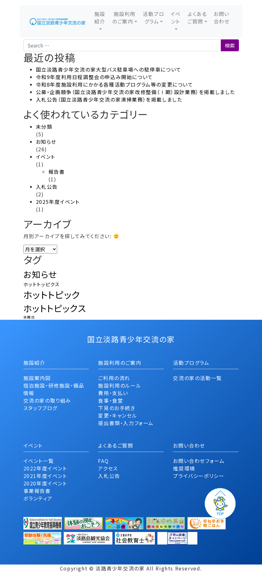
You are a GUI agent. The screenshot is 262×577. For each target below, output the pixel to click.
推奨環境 (184, 468)
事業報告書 (37, 490)
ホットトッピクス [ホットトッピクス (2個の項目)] (41, 284)
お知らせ (46, 141)
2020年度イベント (45, 483)
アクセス (108, 468)
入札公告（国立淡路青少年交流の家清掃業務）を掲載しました (109, 99)
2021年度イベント (45, 475)
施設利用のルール (119, 385)
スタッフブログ (40, 408)
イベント (176, 17)
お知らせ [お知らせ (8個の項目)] (40, 274)
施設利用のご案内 (124, 17)
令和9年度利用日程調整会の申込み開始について (94, 77)
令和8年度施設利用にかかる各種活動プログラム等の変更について (114, 84)
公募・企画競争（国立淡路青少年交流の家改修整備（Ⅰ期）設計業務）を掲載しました (135, 92)
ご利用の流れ (114, 378)
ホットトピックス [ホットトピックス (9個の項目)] (54, 308)
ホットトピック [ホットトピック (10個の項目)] (51, 294)
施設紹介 (99, 17)
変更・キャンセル (117, 415)
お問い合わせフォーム (199, 460)
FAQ (103, 460)
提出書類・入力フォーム (126, 423)
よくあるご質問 (197, 17)
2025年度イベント (58, 201)
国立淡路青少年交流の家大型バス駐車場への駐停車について (108, 69)
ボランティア (38, 498)
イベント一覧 (38, 460)
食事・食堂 (110, 400)
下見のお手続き (116, 408)
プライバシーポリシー (198, 475)
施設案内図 (37, 378)
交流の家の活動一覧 (197, 378)
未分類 (44, 126)
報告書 (56, 171)
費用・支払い (113, 393)
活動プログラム (153, 17)
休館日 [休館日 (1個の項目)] (29, 317)
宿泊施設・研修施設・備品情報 (53, 389)
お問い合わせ (222, 17)
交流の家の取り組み (47, 400)
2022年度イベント (45, 468)
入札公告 (47, 186)
